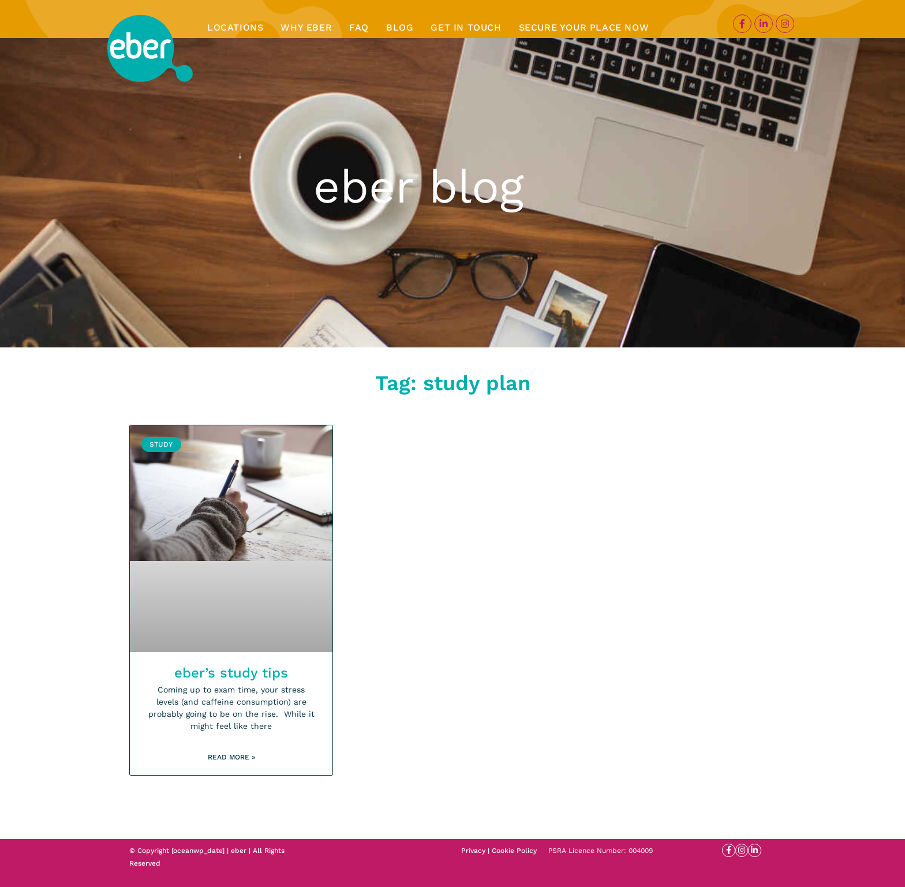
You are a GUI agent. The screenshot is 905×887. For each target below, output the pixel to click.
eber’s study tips (231, 673)
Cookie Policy (514, 851)
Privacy (473, 851)
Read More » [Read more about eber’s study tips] (231, 757)
